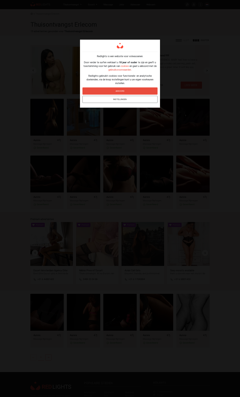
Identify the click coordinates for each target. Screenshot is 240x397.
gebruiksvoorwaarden (119, 69)
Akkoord (120, 91)
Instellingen (120, 99)
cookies (125, 66)
